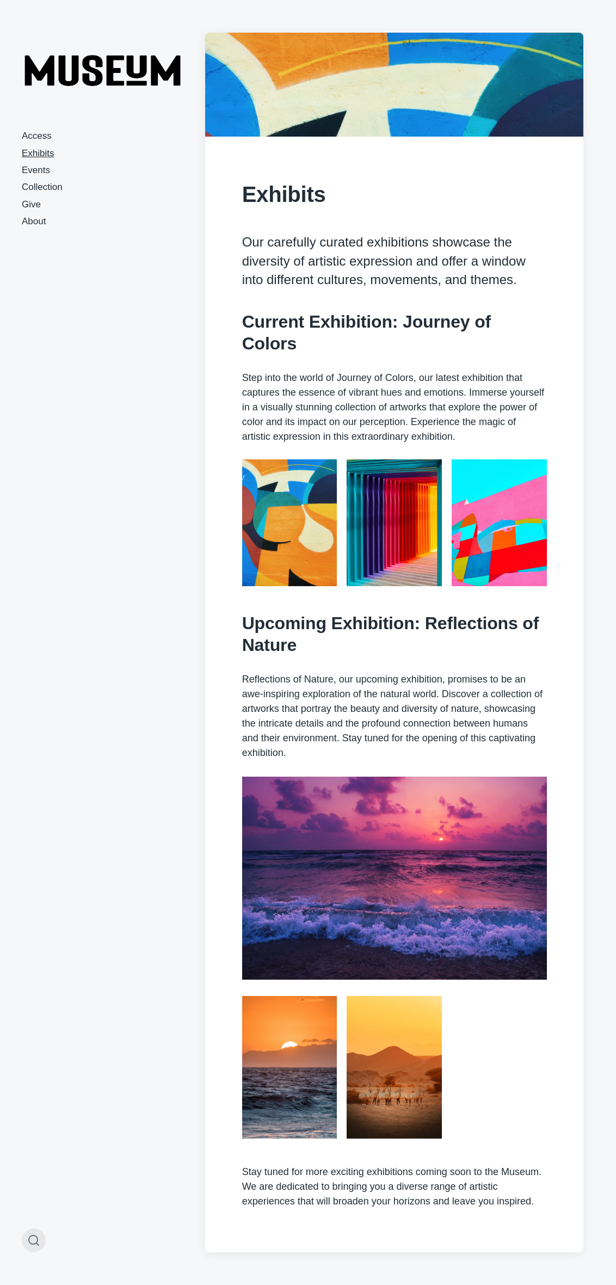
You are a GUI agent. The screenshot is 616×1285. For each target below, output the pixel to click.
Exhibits (38, 153)
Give (31, 204)
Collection (42, 187)
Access (37, 136)
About (34, 221)
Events (36, 170)
